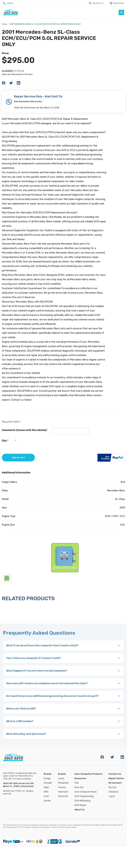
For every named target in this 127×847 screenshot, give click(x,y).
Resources (80, 778)
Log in (112, 796)
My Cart (113, 787)
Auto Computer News (85, 791)
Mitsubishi (63, 782)
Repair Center (116, 778)
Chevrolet (63, 791)
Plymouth (63, 796)
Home (4, 24)
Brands (47, 774)
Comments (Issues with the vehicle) (25, 430)
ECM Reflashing (82, 800)
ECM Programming (84, 796)
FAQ (76, 782)
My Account (117, 3)
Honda (47, 800)
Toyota (61, 787)
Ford (46, 796)
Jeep (46, 787)
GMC (46, 791)
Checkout (113, 791)
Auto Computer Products (88, 774)
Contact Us (115, 774)
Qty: (5, 440)
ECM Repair (80, 805)
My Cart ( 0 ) (98, 3)
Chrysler (48, 782)
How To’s (79, 787)
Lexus (61, 778)
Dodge (47, 778)
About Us (79, 809)
